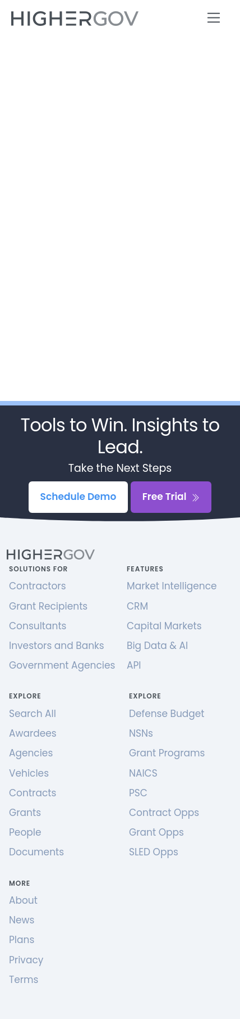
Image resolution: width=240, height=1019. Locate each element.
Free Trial (171, 496)
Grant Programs (167, 753)
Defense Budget (167, 713)
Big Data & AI (157, 645)
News (21, 920)
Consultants (37, 626)
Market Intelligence (172, 586)
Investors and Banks (56, 645)
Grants (25, 812)
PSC (138, 793)
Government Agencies (62, 665)
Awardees (33, 733)
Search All (32, 713)
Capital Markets (164, 626)
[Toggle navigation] (214, 18)
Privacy (26, 960)
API (134, 665)
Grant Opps (156, 832)
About (23, 900)
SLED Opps (153, 852)
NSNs (141, 733)
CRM (137, 606)
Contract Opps (164, 812)
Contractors (37, 586)
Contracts (32, 793)
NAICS (143, 773)
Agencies (31, 753)
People (25, 832)
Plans (21, 939)
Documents (36, 852)
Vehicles (29, 773)
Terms (23, 979)
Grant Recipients (48, 606)
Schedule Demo (78, 496)
